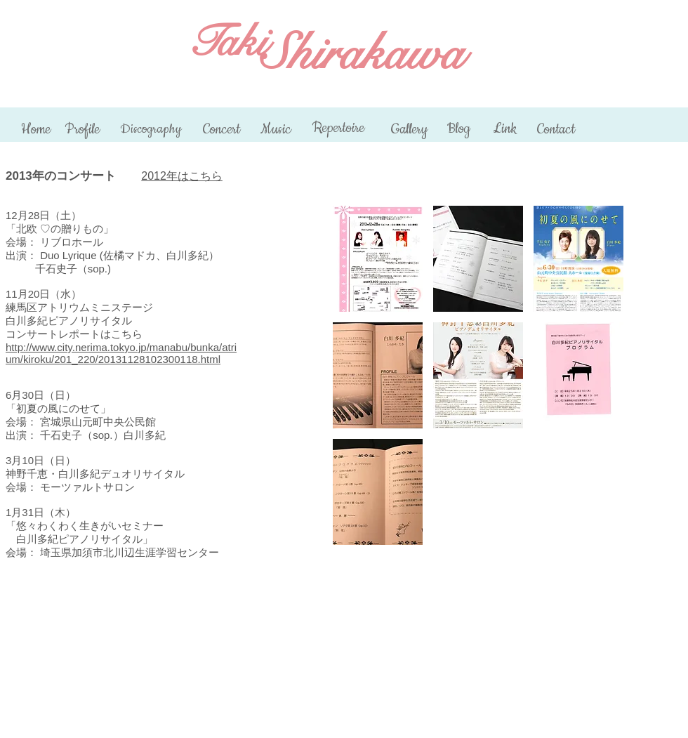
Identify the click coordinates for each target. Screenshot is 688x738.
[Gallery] (409, 130)
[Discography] (150, 129)
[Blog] (458, 129)
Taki (227, 41)
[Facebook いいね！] (657, 15)
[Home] (35, 129)
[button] (378, 259)
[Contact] (556, 130)
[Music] (275, 130)
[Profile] (82, 130)
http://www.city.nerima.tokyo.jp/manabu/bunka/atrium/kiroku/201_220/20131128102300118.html (121, 353)
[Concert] (221, 130)
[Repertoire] (338, 128)
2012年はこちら (182, 176)
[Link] (504, 129)
